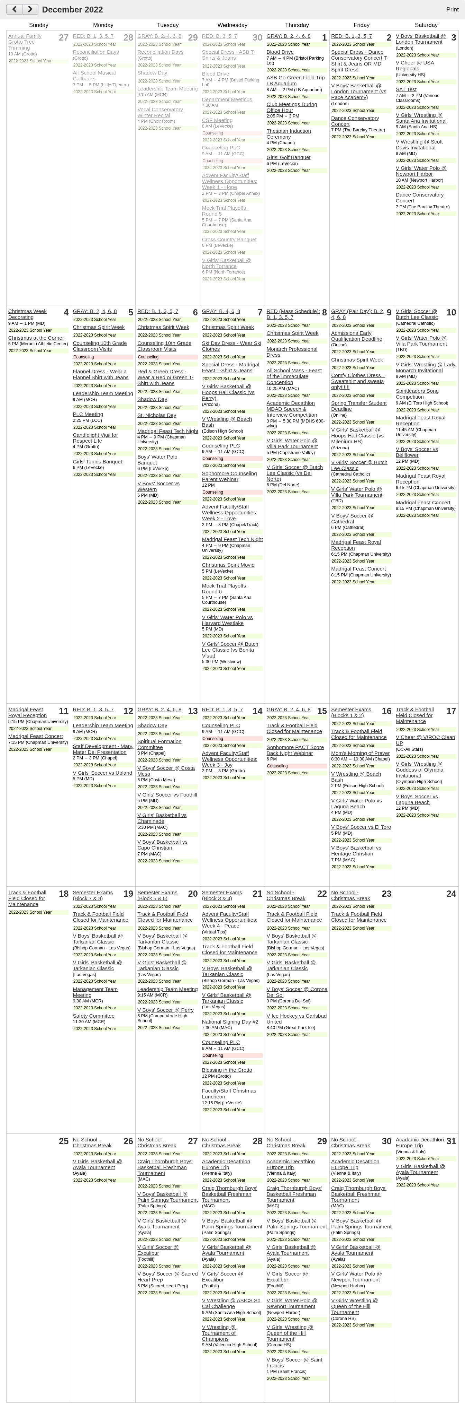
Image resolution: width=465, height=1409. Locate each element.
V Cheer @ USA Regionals (415, 65)
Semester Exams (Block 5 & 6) (157, 895)
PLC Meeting (88, 414)
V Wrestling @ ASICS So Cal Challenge (231, 1303)
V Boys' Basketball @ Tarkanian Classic (98, 939)
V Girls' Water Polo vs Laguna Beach (356, 803)
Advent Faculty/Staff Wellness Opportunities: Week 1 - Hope (229, 181)
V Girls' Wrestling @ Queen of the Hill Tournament (290, 1333)
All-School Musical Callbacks (94, 75)
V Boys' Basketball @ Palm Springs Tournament (167, 1197)
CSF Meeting (217, 120)
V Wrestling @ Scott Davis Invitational (419, 144)
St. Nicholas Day (156, 415)
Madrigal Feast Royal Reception (27, 712)
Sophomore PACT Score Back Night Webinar (295, 750)
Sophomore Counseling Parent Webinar (229, 476)
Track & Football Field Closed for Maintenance (294, 728)
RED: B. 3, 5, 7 (219, 36)
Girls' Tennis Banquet (97, 461)
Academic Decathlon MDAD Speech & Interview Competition (292, 409)
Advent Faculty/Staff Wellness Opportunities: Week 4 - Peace (229, 920)
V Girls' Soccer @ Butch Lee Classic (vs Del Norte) (295, 473)
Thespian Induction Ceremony (289, 134)
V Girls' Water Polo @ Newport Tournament (292, 1303)
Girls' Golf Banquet (289, 157)
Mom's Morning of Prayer (360, 753)
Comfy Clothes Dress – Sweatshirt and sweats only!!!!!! (358, 381)
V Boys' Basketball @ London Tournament (421, 39)
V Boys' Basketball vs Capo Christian (162, 845)
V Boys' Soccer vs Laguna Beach (417, 799)
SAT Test (406, 89)
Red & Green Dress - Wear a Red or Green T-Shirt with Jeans (165, 377)
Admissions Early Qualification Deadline (356, 336)
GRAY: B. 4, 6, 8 (221, 311)
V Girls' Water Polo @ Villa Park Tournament (292, 443)
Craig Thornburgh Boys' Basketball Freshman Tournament (165, 1167)
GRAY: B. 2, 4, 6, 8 (159, 36)
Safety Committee (94, 1016)
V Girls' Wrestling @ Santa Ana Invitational (421, 118)
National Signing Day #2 (230, 1022)
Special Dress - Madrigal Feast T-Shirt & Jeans (230, 367)
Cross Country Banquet (229, 239)
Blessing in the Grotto (227, 1070)
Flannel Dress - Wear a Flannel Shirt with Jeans (100, 374)
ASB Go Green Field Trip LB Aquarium (296, 80)
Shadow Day (152, 73)
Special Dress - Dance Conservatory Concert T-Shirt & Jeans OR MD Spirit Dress (359, 60)
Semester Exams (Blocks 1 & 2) (351, 712)
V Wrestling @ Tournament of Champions (219, 1333)
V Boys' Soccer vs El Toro (361, 827)
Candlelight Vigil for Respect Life (95, 438)
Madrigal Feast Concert (358, 569)
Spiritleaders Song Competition (417, 394)
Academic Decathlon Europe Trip (226, 1164)
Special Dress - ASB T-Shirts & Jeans (228, 55)
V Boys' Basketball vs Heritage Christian (356, 850)
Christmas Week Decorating (27, 314)
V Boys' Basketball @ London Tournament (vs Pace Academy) (358, 91)
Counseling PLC (221, 147)
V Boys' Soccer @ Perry (165, 1010)
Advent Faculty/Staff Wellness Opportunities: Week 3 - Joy (229, 759)
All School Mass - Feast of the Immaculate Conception (294, 376)
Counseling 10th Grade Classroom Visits (100, 346)
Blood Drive (215, 74)
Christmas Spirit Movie (228, 565)
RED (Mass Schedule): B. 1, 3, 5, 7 (293, 314)
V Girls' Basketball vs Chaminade (161, 818)
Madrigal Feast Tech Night (167, 431)
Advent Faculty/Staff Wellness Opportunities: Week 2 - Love (229, 512)
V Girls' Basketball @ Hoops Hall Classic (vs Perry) (228, 392)
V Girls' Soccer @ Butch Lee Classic (417, 314)
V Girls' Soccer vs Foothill (167, 795)
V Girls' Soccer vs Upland (102, 773)
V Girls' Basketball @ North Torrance (226, 263)
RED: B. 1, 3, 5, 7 (93, 36)
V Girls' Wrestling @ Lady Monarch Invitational (426, 367)
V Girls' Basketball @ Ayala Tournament (97, 1164)
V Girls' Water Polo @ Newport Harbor (421, 171)
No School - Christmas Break (286, 895)
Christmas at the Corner (36, 338)
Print (452, 9)
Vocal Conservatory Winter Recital (160, 112)
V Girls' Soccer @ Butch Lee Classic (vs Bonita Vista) (230, 650)
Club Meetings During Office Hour (292, 107)
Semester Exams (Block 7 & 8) (93, 895)
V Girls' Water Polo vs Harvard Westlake (227, 620)
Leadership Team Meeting (167, 89)
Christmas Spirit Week (99, 327)
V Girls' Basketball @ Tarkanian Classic (97, 965)
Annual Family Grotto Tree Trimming (25, 42)
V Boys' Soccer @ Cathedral (352, 518)
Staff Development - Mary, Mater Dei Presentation (103, 749)
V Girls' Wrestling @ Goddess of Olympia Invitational (420, 770)
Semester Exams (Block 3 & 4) (222, 895)
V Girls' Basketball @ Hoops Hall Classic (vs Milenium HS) (357, 435)
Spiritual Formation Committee (159, 744)
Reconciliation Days (96, 52)
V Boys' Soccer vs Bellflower (417, 452)
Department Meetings (227, 99)
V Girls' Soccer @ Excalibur (158, 1250)
